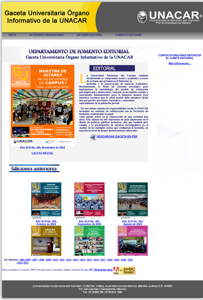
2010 (55, 259)
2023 (25, 262)
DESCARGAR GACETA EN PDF (117, 136)
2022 (19, 262)
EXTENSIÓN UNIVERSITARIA (46, 35)
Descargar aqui (103, 269)
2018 (109, 259)
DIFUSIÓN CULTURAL (90, 35)
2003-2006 (25, 259)
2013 (75, 259)
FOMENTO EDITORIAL (129, 35)
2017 (103, 259)
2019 (116, 259)
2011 (62, 259)
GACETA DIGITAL (43, 153)
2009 (48, 259)
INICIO (12, 35)
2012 (68, 259)
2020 (123, 259)
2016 (96, 259)
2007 (34, 259)
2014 (82, 259)
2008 (41, 259)
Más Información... (180, 63)
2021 (130, 259)
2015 (89, 259)
